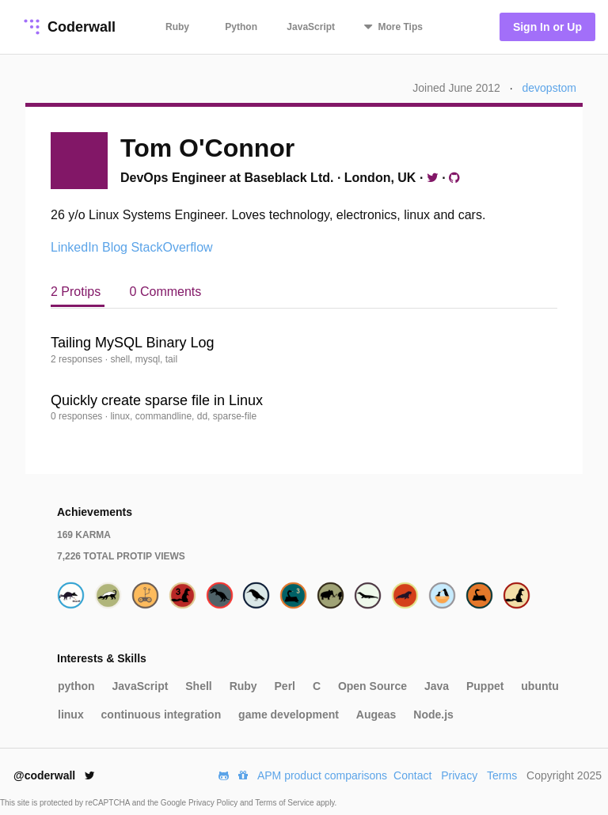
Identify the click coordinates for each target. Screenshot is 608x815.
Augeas (376, 714)
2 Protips (77, 291)
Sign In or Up (547, 27)
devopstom (549, 88)
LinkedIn (75, 247)
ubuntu (539, 686)
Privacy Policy (214, 802)
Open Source (372, 686)
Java (436, 686)
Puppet (485, 686)
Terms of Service (285, 802)
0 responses (78, 416)
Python (241, 26)
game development (288, 714)
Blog (114, 247)
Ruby (177, 26)
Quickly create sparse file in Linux (157, 400)
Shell (198, 686)
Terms (502, 775)
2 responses (78, 359)
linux (71, 714)
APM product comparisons (322, 775)
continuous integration (161, 714)
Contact (412, 775)
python (76, 686)
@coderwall (54, 775)
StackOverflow (171, 247)
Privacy (459, 775)
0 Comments (166, 291)
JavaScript (311, 26)
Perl (285, 686)
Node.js (433, 714)
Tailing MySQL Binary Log (132, 343)
